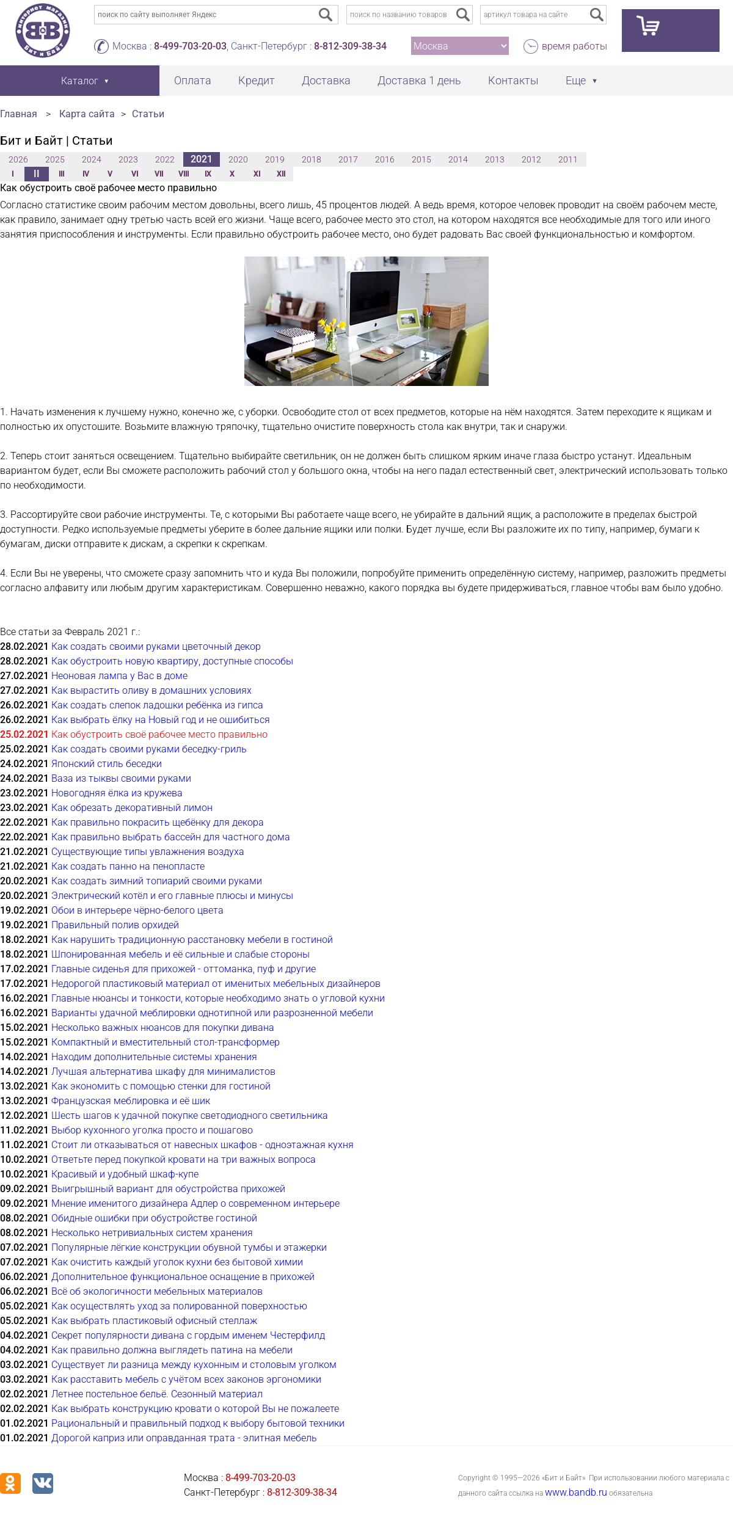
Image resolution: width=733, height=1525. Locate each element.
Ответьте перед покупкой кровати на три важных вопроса (183, 1159)
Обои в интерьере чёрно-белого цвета (137, 910)
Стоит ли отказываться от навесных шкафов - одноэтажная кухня (202, 1145)
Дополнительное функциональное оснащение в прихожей (183, 1277)
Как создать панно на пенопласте (128, 866)
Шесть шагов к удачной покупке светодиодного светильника (189, 1115)
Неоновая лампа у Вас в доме (119, 676)
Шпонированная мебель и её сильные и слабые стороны (180, 954)
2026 (18, 159)
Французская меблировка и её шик (130, 1101)
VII (159, 174)
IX (208, 174)
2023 (128, 159)
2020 (238, 159)
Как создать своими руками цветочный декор (156, 646)
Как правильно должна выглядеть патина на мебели (172, 1350)
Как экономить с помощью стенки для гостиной (161, 1086)
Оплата (192, 80)
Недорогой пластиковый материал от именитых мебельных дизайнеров (216, 983)
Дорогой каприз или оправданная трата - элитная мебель (184, 1438)
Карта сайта (87, 114)
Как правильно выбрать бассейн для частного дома (170, 837)
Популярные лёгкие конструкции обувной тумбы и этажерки (189, 1247)
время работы (574, 46)
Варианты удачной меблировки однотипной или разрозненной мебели (212, 1013)
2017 (348, 159)
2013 (495, 159)
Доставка (326, 80)
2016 (385, 159)
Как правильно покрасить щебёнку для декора (157, 822)
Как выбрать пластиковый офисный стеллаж (154, 1321)
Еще (576, 80)
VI (134, 174)
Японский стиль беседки (106, 764)
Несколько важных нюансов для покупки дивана (162, 1027)
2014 (458, 159)
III (61, 174)
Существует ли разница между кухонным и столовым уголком (194, 1364)
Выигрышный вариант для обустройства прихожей (168, 1189)
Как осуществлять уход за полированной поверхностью (179, 1306)
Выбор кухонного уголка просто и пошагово (152, 1130)
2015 (421, 159)
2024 (91, 159)
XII (281, 174)
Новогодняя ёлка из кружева (117, 793)
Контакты (513, 80)
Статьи (148, 114)
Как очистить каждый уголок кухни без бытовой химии (177, 1262)
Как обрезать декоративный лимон (132, 807)
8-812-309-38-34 (350, 46)
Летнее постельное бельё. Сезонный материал (157, 1394)
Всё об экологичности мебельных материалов (157, 1291)
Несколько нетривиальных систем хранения (152, 1233)
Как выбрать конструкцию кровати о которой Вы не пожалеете (195, 1408)
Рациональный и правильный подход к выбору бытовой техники (198, 1423)
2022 (165, 159)
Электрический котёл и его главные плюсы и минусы (172, 895)
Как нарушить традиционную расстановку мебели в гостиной (192, 939)
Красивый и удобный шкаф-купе (125, 1174)
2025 (55, 159)
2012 (531, 159)
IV (85, 174)
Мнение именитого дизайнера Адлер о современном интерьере (195, 1203)
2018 (311, 159)
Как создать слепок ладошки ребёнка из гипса (157, 705)
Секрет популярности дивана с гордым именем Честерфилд (188, 1335)
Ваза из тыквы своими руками (121, 778)
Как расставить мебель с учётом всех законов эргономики (186, 1379)
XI (256, 174)
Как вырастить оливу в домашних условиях (151, 690)
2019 (275, 159)
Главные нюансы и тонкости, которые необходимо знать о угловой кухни (218, 998)
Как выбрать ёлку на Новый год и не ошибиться (160, 720)
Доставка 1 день (419, 80)
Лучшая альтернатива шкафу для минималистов (163, 1071)
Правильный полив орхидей (115, 925)
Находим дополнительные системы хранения (154, 1057)
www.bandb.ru (576, 1492)
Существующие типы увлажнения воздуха (147, 851)
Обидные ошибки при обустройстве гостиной (154, 1218)
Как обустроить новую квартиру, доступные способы (172, 661)
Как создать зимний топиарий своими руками (156, 881)
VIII (183, 174)
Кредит (256, 80)
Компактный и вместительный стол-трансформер (165, 1042)
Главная (18, 114)
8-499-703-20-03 (190, 46)
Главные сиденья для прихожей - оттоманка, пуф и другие (183, 969)
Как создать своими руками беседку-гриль (149, 749)
